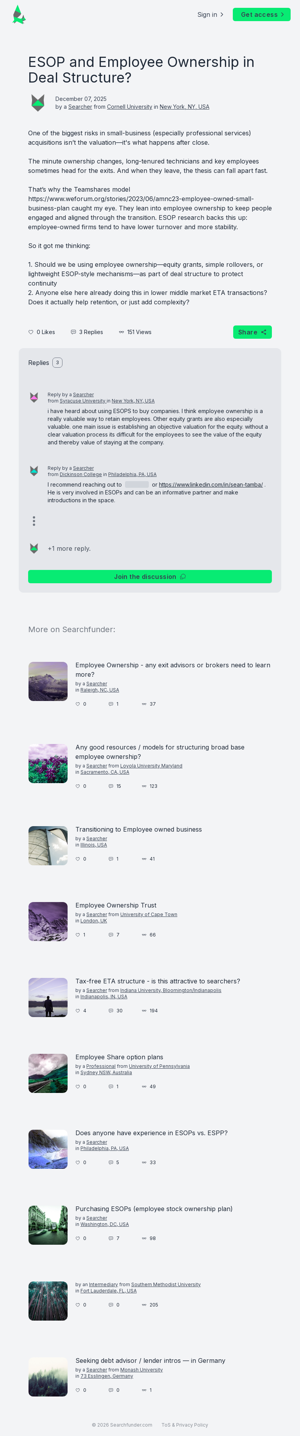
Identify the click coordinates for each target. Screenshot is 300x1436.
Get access (263, 14)
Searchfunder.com (131, 1425)
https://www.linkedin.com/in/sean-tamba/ (211, 484)
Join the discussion (150, 577)
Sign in (211, 14)
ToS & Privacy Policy (184, 1425)
